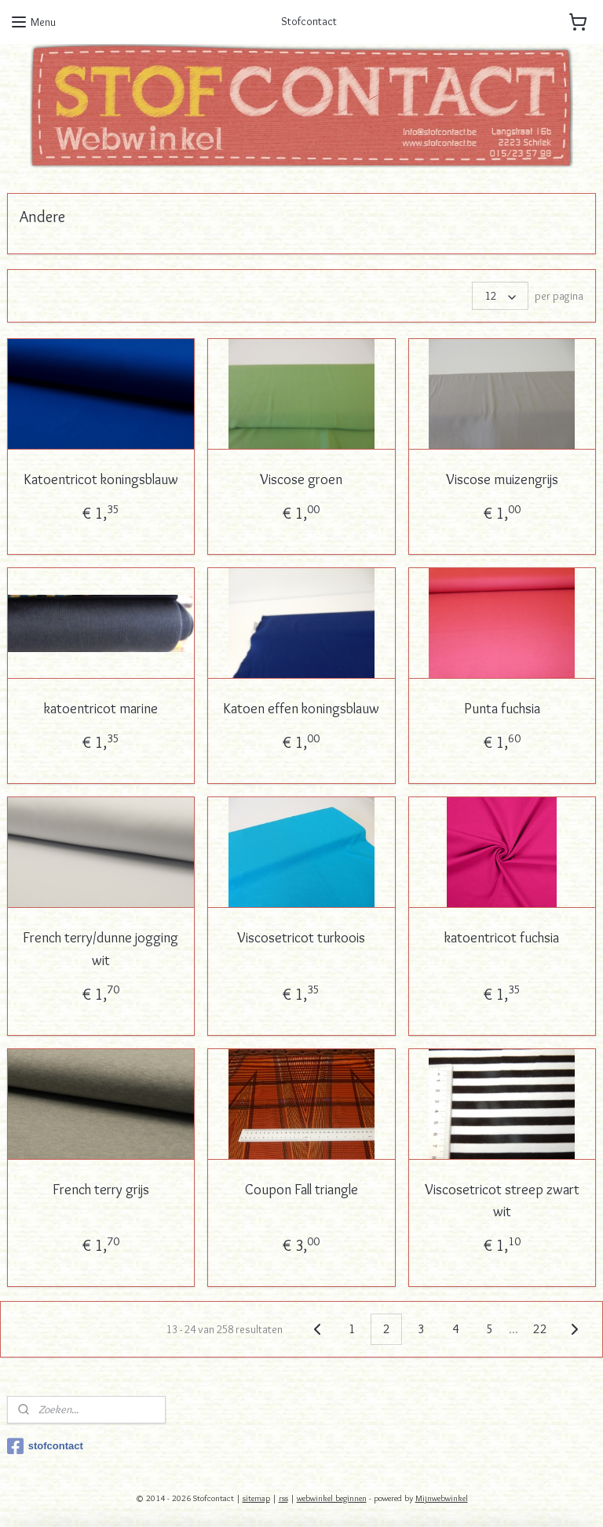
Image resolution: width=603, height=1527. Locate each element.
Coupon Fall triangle (301, 1188)
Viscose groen (301, 479)
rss (283, 1497)
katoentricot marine (101, 708)
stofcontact (45, 1446)
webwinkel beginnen (332, 1497)
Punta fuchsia (502, 708)
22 (540, 1328)
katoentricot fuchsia (501, 937)
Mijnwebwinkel (441, 1497)
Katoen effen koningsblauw (301, 708)
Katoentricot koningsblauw (101, 479)
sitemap (256, 1497)
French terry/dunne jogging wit (100, 949)
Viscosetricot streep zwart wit (502, 1200)
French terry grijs (101, 1188)
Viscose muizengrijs (502, 479)
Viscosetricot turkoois (301, 937)
